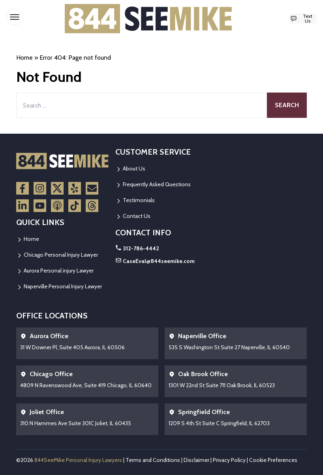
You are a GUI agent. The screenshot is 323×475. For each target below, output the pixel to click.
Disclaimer (196, 460)
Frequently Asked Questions (153, 184)
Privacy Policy (229, 460)
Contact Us (132, 216)
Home (24, 57)
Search (287, 105)
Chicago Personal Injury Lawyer (57, 254)
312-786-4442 (141, 248)
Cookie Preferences (273, 460)
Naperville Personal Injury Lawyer (59, 286)
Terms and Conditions (153, 460)
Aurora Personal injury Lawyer (55, 270)
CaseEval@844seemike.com (159, 261)
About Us (130, 168)
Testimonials (135, 200)
